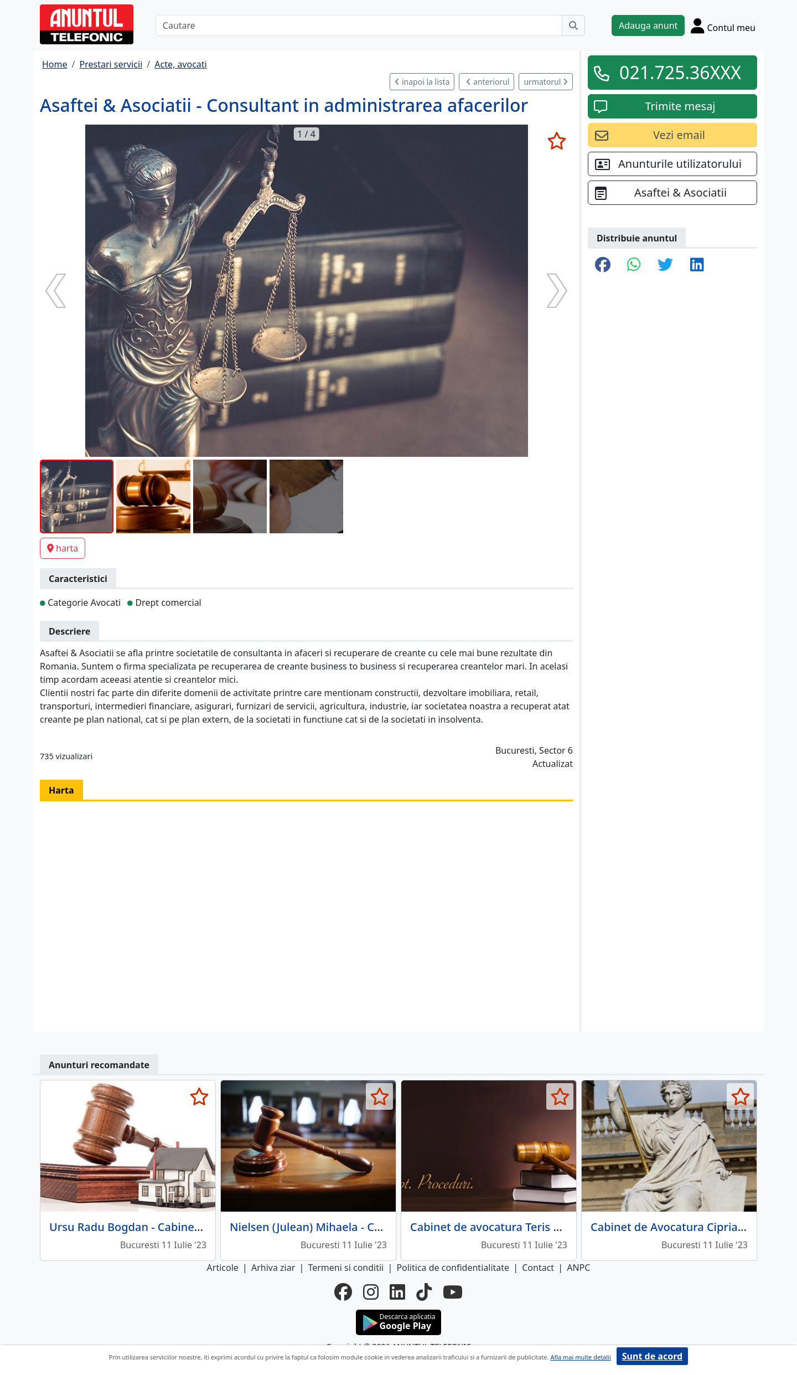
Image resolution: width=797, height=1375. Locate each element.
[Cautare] (359, 25)
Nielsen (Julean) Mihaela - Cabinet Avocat (338, 1226)
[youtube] (453, 1292)
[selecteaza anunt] (556, 140)
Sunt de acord (652, 1356)
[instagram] (371, 1292)
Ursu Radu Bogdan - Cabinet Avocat (143, 1226)
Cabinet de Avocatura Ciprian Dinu (682, 1226)
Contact (538, 1267)
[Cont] (723, 25)
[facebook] (343, 1292)
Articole (223, 1267)
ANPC (578, 1267)
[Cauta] (573, 25)
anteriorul (487, 81)
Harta (61, 790)
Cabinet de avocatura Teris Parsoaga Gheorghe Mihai (550, 1226)
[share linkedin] (697, 265)
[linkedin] (397, 1292)
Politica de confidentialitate (452, 1267)
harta (62, 548)
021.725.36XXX (680, 72)
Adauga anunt (648, 25)
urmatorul (546, 81)
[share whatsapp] (634, 265)
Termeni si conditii (346, 1267)
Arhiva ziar (273, 1267)
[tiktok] (424, 1292)
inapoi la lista (422, 81)
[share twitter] (665, 265)
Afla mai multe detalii (580, 1357)
